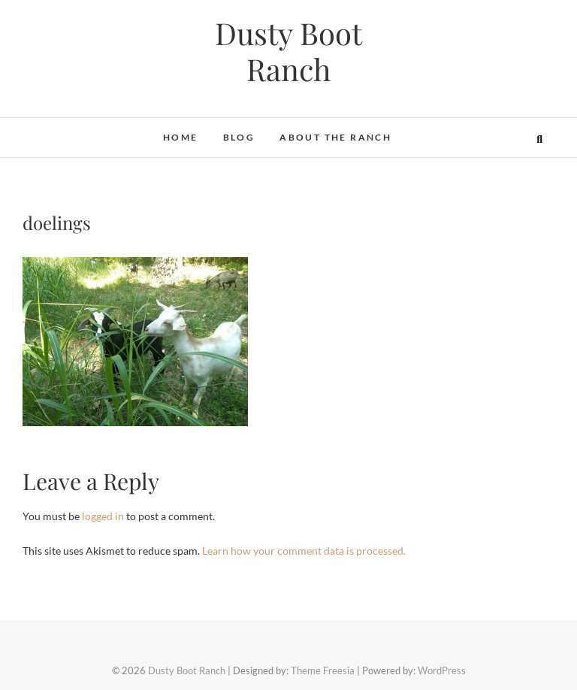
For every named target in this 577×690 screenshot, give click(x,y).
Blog (239, 137)
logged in (103, 516)
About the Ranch (335, 137)
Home (180, 137)
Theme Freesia (323, 670)
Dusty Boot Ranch (288, 51)
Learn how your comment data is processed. (304, 550)
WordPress (442, 670)
